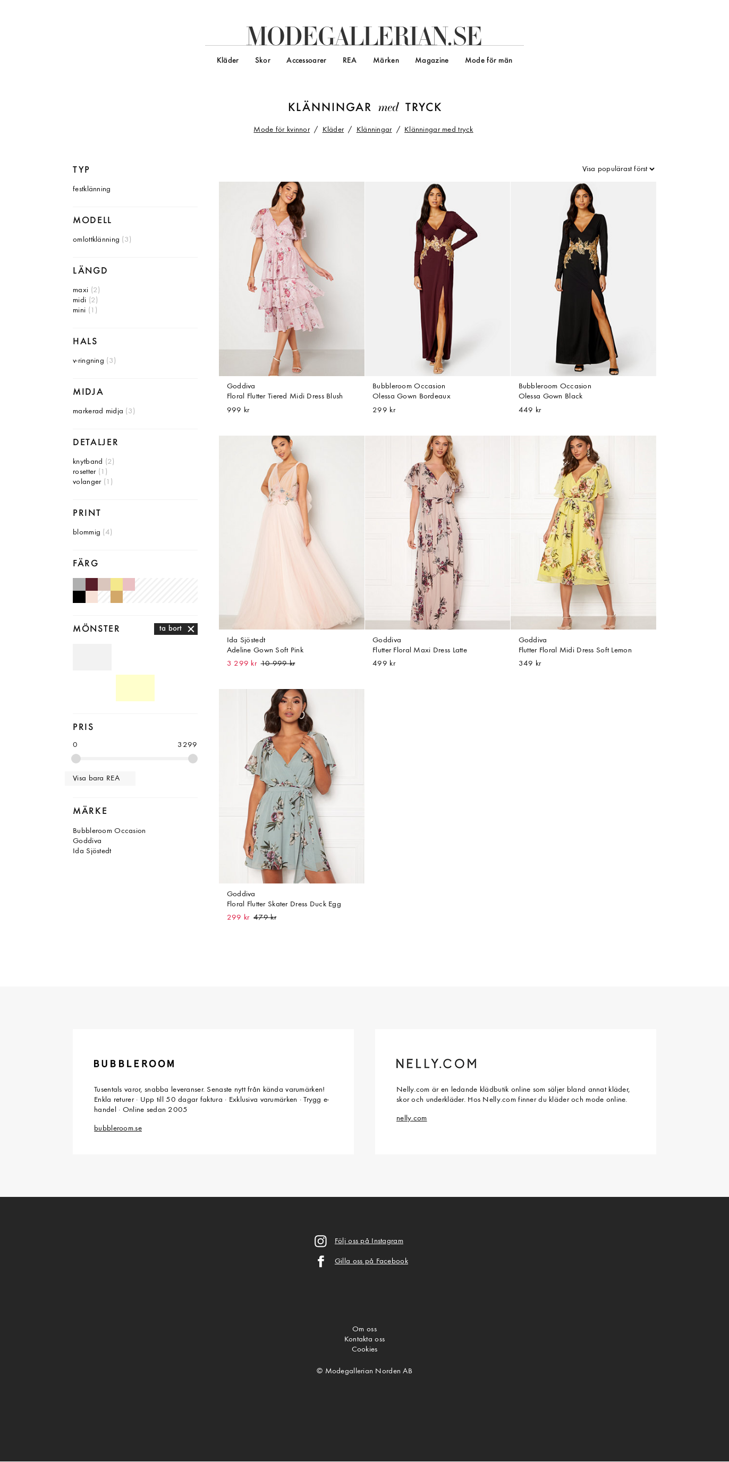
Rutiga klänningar (178, 657)
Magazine (431, 61)
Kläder (228, 61)
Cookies (365, 1350)
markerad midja (98, 411)
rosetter (84, 472)
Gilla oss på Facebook (371, 1261)
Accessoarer (306, 61)
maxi (80, 290)
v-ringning (88, 361)
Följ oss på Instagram (369, 1241)
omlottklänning (96, 240)
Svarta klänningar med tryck (79, 597)
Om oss (364, 1329)
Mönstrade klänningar (92, 688)
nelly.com (411, 1119)
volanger (87, 482)
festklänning (92, 189)
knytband (88, 462)
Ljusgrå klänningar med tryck (79, 584)
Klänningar (330, 108)
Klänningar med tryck (438, 130)
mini (79, 310)
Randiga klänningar (135, 657)
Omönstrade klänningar (92, 657)
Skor (262, 61)
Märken (386, 61)
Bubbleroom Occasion (109, 831)
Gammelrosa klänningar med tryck (129, 584)
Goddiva (87, 841)
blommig (86, 533)
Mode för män (488, 61)
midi (79, 300)
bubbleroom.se (118, 1129)
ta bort (170, 629)
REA (350, 61)
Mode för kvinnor (281, 130)
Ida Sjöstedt (92, 851)
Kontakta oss (364, 1340)
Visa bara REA (96, 779)
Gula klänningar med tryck (117, 584)
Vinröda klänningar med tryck (92, 584)
